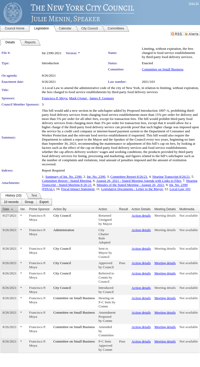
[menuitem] (11, 202)
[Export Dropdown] (44, 202)
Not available (188, 215)
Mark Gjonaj (78, 98)
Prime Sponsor (39, 209)
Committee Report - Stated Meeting (66, 181)
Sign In (194, 3)
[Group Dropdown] (29, 202)
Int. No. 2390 (96, 176)
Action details (141, 215)
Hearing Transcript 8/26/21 (171, 176)
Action (102, 209)
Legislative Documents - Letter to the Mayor (132, 189)
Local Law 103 (180, 189)
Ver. (23, 209)
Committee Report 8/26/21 (128, 176)
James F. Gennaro (101, 98)
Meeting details (165, 215)
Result (123, 209)
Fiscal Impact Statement (78, 189)
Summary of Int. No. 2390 (63, 176)
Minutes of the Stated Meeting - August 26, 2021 (130, 185)
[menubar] (26, 202)
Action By (59, 209)
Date (6, 209)
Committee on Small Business (162, 69)
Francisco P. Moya (54, 98)
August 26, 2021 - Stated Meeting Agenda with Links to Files (138, 181)
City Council (62, 215)
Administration (63, 230)
